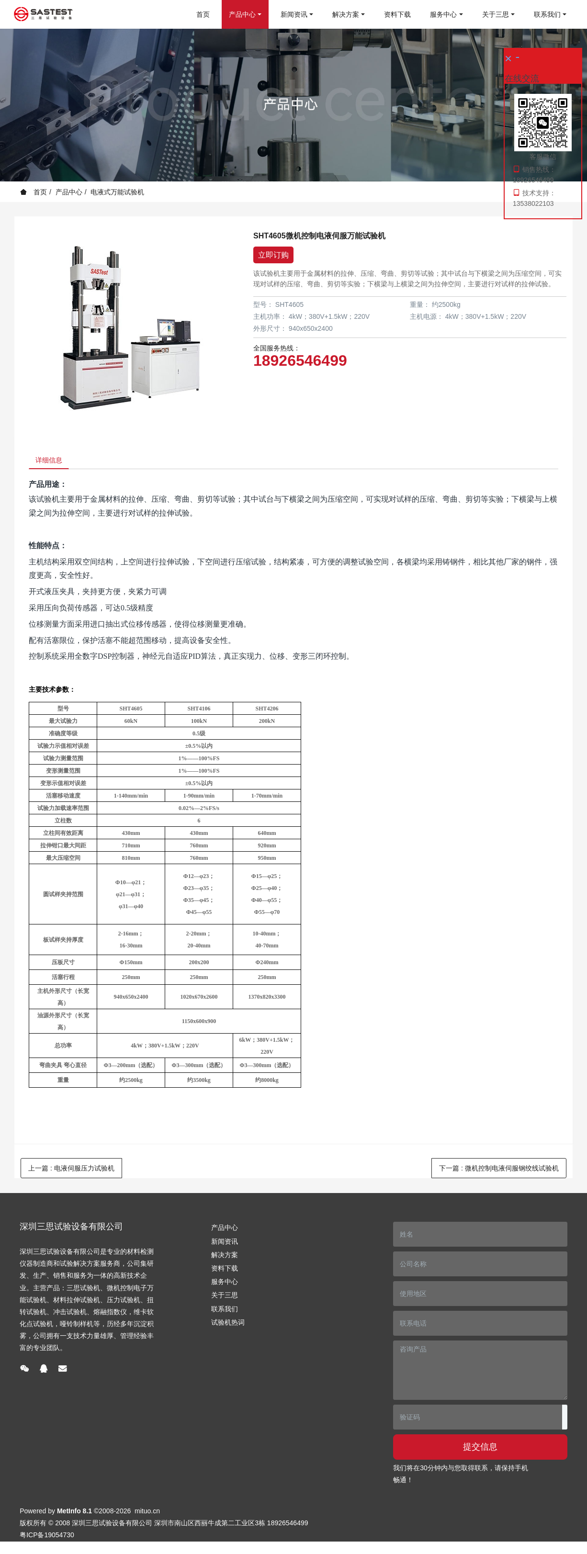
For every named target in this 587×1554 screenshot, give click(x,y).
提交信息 (480, 1450)
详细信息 (52, 461)
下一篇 (499, 1171)
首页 (203, 14)
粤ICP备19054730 (47, 1538)
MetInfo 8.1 (74, 1514)
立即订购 (273, 255)
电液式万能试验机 (117, 192)
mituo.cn (147, 1514)
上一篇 (71, 1171)
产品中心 (69, 192)
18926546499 (300, 360)
